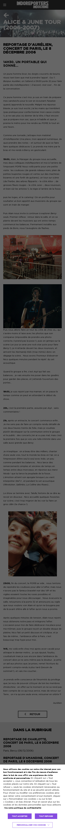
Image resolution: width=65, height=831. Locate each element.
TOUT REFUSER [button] (46, 816)
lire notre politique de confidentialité (22, 808)
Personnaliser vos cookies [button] (31, 825)
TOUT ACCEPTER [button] (19, 816)
